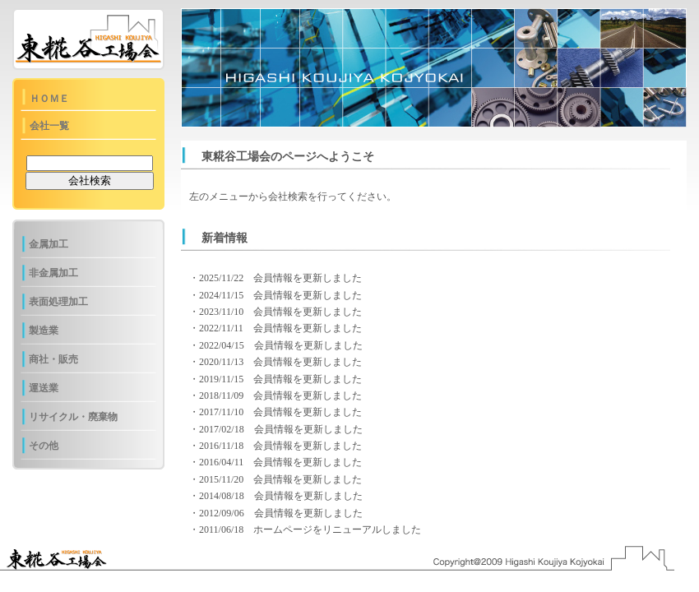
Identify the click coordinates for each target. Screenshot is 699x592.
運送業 (43, 388)
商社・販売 (53, 359)
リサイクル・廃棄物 (73, 417)
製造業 (43, 330)
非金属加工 (53, 273)
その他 (43, 445)
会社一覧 (49, 126)
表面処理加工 (58, 302)
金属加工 (48, 244)
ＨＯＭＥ (49, 98)
